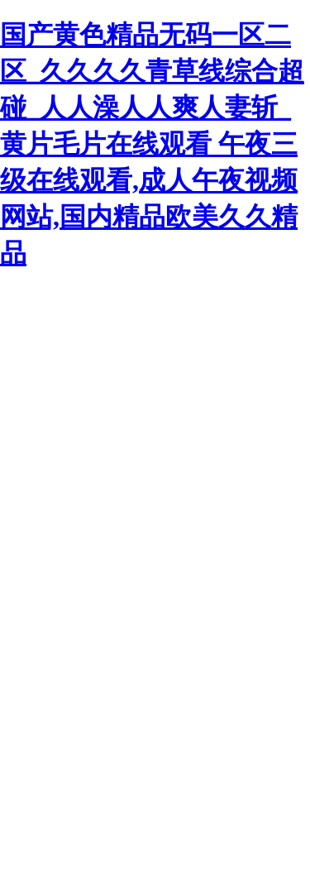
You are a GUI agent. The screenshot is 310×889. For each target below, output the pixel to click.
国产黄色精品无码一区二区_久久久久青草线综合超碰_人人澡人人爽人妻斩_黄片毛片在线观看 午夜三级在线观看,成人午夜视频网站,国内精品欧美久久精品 (152, 144)
